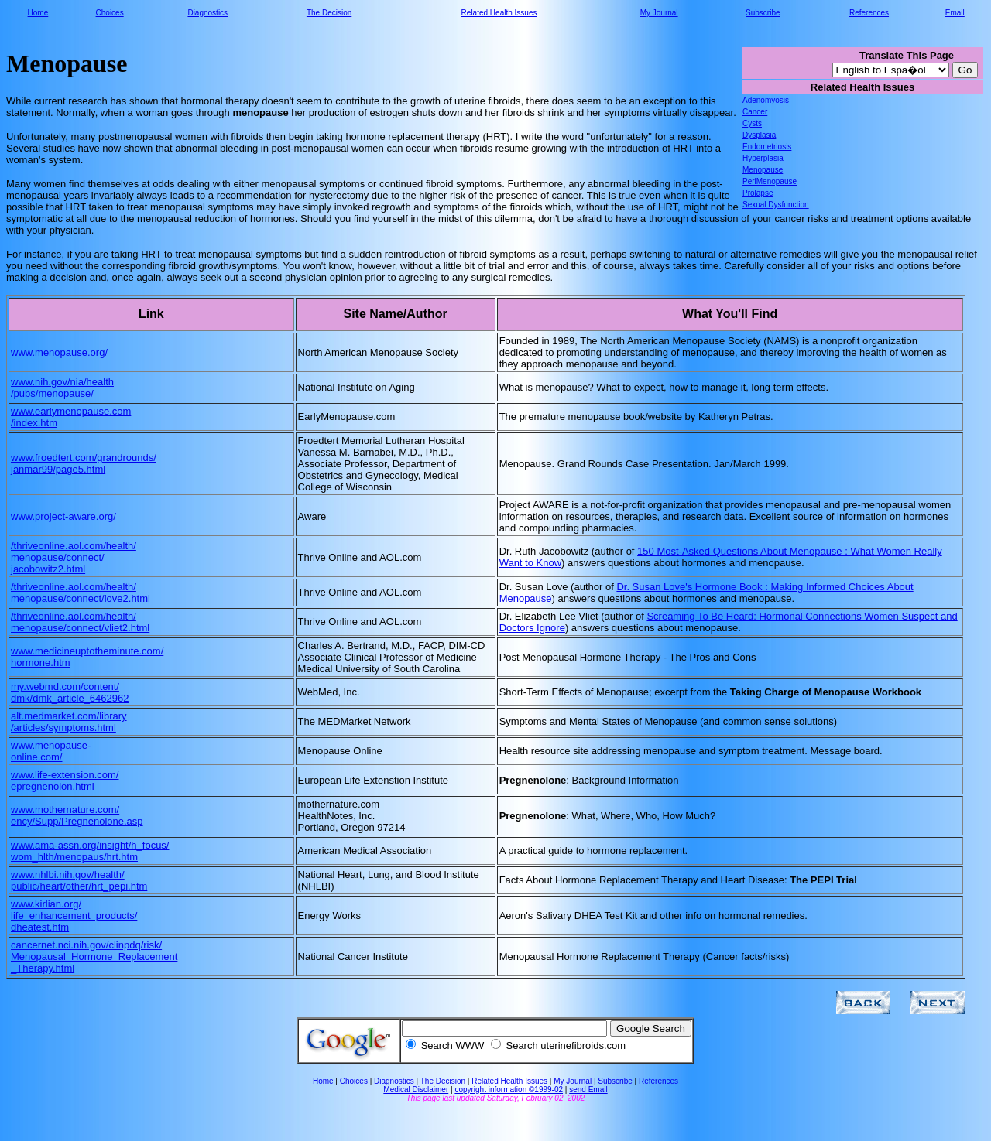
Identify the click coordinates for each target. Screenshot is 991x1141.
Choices (110, 13)
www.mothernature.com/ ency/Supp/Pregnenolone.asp (77, 815)
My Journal (659, 13)
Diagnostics (207, 13)
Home (38, 13)
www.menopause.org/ (59, 352)
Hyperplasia (763, 158)
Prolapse (757, 193)
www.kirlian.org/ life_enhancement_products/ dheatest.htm (74, 915)
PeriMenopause (769, 181)
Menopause (762, 170)
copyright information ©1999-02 (508, 1089)
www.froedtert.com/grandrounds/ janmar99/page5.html (83, 463)
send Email (588, 1089)
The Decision (329, 13)
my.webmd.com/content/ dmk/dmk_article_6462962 (70, 692)
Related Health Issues (499, 13)
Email (955, 13)
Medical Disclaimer (415, 1089)
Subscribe (763, 13)
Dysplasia (759, 135)
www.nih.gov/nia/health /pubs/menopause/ (62, 387)
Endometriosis (766, 146)
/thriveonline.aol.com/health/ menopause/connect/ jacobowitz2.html (73, 557)
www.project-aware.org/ (63, 516)
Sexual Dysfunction (775, 204)
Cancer (754, 112)
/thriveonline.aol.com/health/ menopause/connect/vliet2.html (80, 622)
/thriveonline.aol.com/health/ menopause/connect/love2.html (80, 592)
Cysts (752, 123)
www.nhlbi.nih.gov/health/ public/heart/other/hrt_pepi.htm (79, 880)
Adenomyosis (765, 100)
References (869, 13)
